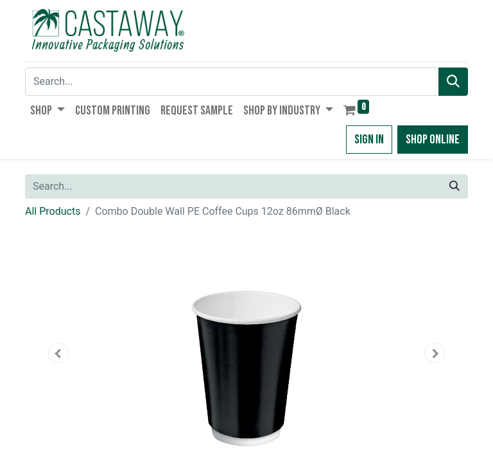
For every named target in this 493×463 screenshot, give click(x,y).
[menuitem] (112, 110)
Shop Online (433, 139)
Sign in (369, 139)
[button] (58, 353)
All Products (52, 211)
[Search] (453, 82)
